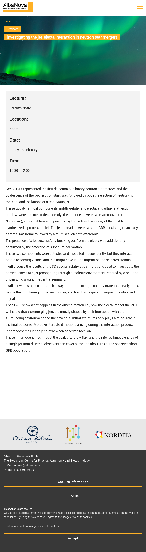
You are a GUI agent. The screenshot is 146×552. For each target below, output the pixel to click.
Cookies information (73, 481)
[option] (73, 50)
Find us (73, 496)
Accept (73, 538)
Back (9, 21)
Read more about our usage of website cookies (31, 526)
